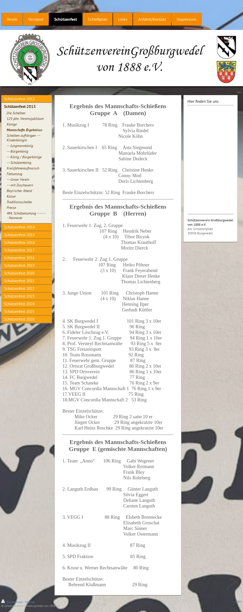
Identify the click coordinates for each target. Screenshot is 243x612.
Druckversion (12, 602)
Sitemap (30, 602)
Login (238, 601)
